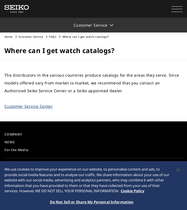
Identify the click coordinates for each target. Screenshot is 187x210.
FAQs (52, 37)
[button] (177, 9)
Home (8, 37)
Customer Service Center (28, 106)
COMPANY (13, 134)
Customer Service (31, 37)
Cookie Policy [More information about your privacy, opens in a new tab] (132, 192)
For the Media (16, 150)
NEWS (9, 142)
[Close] (178, 172)
